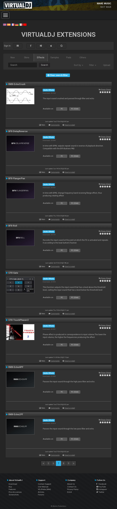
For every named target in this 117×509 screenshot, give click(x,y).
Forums (41, 495)
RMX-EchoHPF (15, 367)
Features (12, 489)
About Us (71, 484)
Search (44, 65)
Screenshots (14, 495)
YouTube (101, 487)
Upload (106, 65)
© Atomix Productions (58, 506)
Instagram (101, 489)
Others (83, 57)
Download (13, 484)
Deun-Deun (106, 89)
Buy (10, 487)
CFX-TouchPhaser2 (18, 320)
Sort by (78, 65)
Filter (92, 65)
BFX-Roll (12, 226)
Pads (68, 57)
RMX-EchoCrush (16, 84)
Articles (41, 492)
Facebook (101, 484)
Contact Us (71, 487)
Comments (55, 125)
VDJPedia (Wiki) (44, 489)
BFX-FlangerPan (16, 178)
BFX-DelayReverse (18, 131)
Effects (40, 57)
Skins (26, 57)
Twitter (100, 492)
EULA (69, 492)
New (13, 57)
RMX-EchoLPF (15, 414)
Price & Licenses (15, 492)
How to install (70, 125)
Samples (54, 57)
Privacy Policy (72, 489)
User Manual (43, 487)
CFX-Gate (13, 273)
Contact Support (44, 484)
